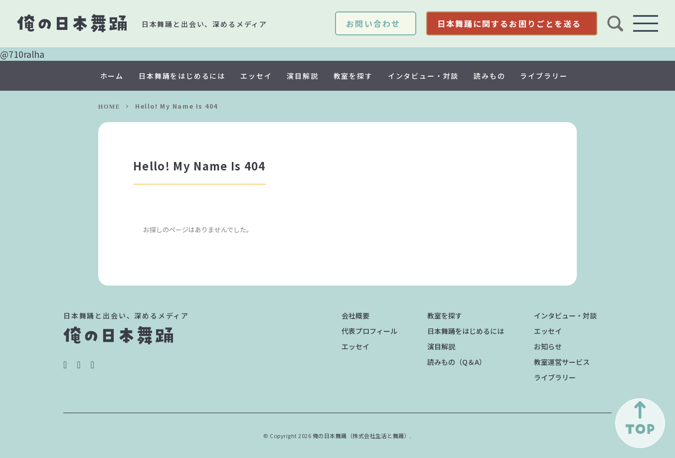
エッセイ (256, 76)
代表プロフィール (369, 331)
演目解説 (302, 76)
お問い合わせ (373, 23)
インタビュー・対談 (423, 76)
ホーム (112, 76)
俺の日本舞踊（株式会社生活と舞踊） (361, 436)
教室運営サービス (562, 362)
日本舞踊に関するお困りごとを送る (509, 23)
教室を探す (353, 76)
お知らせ (548, 346)
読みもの (489, 76)
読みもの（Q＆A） (456, 362)
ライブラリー (543, 76)
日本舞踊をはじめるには (182, 76)
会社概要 (355, 315)
